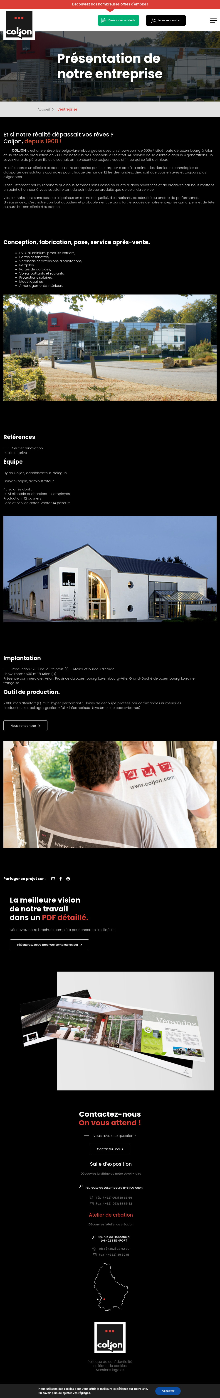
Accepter (168, 1391)
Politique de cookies (109, 1365)
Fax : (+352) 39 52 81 (111, 1255)
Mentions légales (110, 1369)
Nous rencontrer (23, 725)
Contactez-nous (110, 1149)
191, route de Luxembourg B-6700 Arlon (111, 1187)
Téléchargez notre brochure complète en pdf (49, 945)
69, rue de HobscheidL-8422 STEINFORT (111, 1238)
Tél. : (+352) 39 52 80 (110, 1249)
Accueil (45, 109)
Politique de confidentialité (110, 1361)
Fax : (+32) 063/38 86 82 (111, 1203)
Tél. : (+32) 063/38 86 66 (111, 1198)
